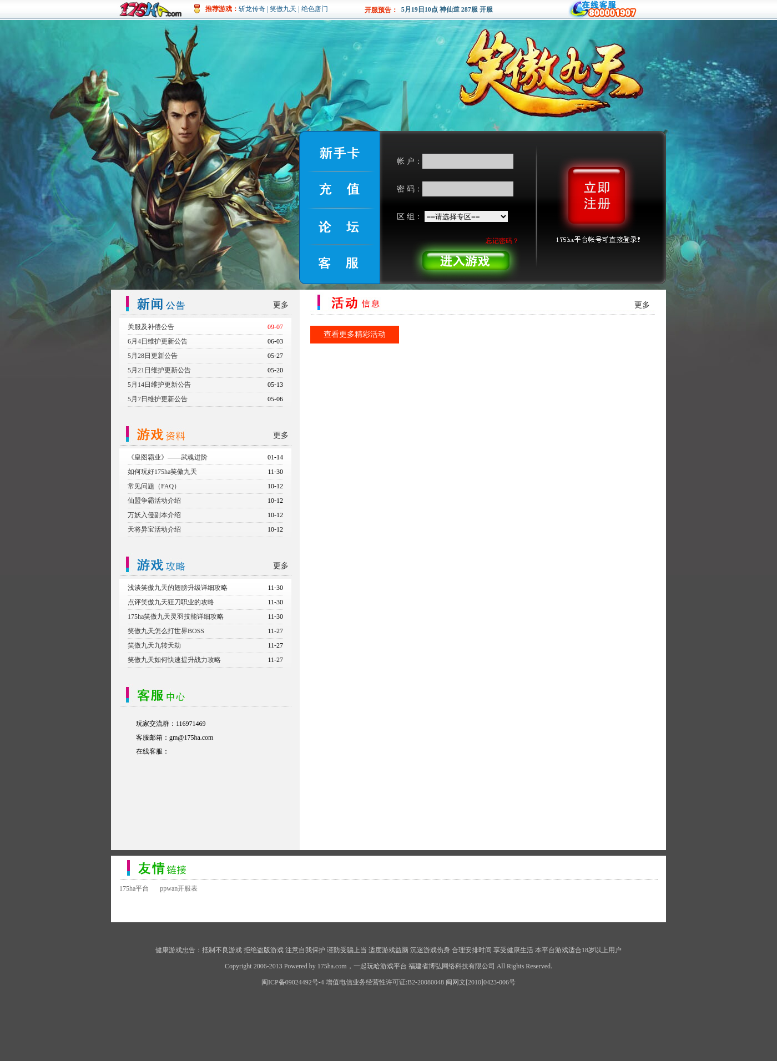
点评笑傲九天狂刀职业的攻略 (171, 602)
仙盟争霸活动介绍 (154, 500)
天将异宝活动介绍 (154, 529)
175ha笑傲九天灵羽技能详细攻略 (176, 616)
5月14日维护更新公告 (159, 384)
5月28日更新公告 (153, 356)
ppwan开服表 (179, 888)
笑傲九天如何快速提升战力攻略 (174, 660)
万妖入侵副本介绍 (154, 515)
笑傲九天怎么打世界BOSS (166, 631)
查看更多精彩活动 (355, 334)
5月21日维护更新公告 (159, 370)
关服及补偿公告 (151, 327)
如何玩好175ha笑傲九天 (162, 472)
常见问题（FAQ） (154, 486)
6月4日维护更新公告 (158, 341)
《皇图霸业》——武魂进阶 (168, 457)
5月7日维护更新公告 (158, 399)
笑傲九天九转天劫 (154, 645)
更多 (281, 305)
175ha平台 (134, 888)
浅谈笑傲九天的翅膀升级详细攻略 (178, 588)
